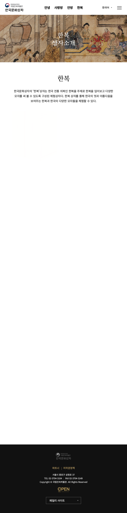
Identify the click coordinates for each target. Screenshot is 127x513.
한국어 (105, 7)
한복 (80, 7)
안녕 (47, 7)
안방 (70, 7)
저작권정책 (69, 468)
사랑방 (58, 7)
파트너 (55, 468)
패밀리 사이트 (57, 500)
